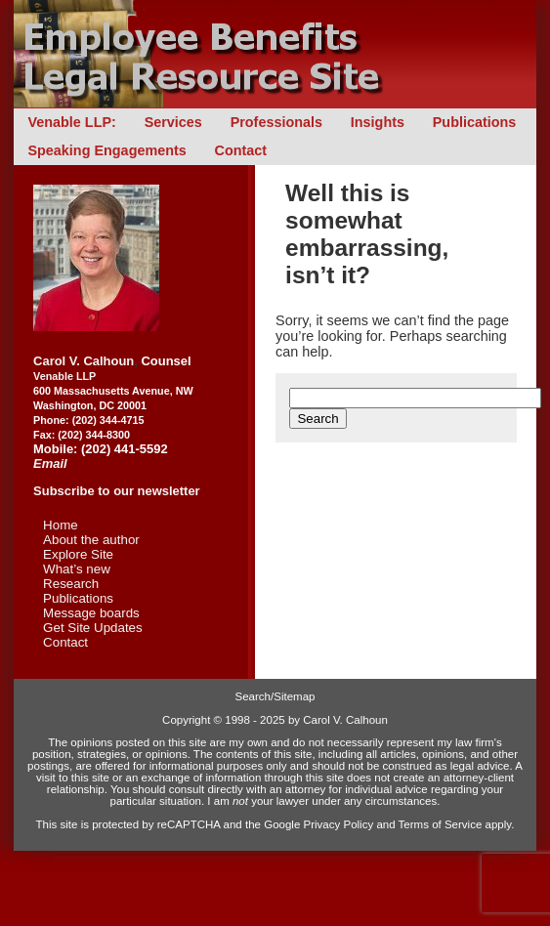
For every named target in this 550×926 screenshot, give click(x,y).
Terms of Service (441, 824)
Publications (475, 122)
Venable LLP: (71, 122)
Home (60, 525)
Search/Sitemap (275, 696)
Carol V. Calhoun (83, 361)
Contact (241, 150)
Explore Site (78, 554)
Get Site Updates (93, 627)
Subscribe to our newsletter (116, 491)
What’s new (76, 569)
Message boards (91, 613)
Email (50, 463)
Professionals (276, 122)
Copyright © (192, 720)
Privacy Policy (339, 824)
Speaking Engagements (106, 150)
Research (71, 583)
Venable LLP (64, 376)
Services (173, 122)
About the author (91, 539)
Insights (377, 122)
